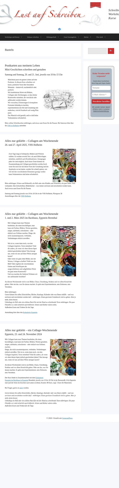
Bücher (89, 37)
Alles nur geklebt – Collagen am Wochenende (31, 140)
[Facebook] (59, 30)
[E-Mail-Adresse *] (101, 94)
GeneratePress (67, 418)
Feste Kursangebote (73, 37)
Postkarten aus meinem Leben (22, 65)
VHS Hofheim (26, 196)
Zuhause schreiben (35, 37)
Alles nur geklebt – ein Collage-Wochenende (31, 330)
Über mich (102, 37)
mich (21, 388)
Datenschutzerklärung (101, 111)
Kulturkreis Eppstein (30, 312)
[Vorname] (101, 88)
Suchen (111, 51)
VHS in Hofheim (13, 126)
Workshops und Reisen (15, 37)
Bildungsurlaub (54, 37)
